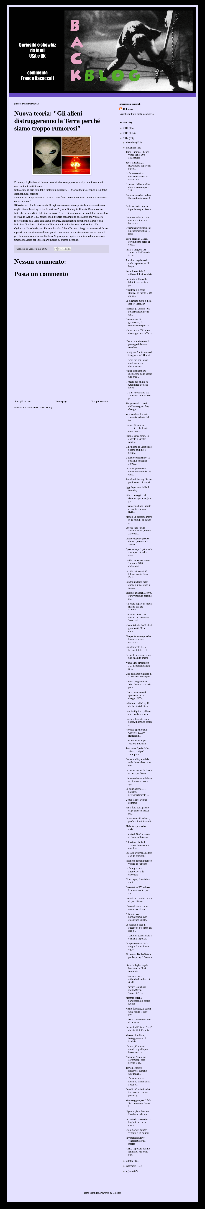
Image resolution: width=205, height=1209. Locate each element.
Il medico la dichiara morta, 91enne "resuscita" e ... (136, 990)
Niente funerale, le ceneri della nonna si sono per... (138, 1011)
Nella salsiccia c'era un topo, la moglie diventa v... (138, 209)
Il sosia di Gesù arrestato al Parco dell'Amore (138, 836)
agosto (129, 1171)
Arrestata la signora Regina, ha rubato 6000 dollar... (139, 293)
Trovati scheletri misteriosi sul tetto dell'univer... (136, 1071)
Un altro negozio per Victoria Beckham (136, 742)
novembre (131, 147)
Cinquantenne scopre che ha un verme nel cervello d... (138, 639)
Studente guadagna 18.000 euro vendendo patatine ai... (139, 595)
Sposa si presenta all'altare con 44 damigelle (139, 854)
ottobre (130, 1161)
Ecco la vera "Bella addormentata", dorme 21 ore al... (138, 530)
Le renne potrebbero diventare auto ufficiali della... (138, 471)
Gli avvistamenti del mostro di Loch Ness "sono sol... (137, 617)
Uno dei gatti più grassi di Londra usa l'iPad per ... (139, 675)
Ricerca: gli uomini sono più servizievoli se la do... (138, 311)
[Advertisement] (62, 377)
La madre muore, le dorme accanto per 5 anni (139, 772)
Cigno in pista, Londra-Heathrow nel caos (137, 1113)
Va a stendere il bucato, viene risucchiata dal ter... (137, 417)
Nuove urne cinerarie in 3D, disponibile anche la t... (138, 666)
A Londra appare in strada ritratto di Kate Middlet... (139, 606)
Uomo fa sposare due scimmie (136, 801)
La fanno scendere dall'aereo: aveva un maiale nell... (137, 176)
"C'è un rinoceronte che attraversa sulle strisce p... (138, 395)
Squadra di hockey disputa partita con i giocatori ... (139, 481)
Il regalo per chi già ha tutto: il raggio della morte (137, 384)
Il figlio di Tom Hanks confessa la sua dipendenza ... (137, 363)
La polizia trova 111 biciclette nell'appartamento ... (137, 792)
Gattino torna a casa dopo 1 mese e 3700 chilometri (138, 563)
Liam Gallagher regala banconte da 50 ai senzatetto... (137, 968)
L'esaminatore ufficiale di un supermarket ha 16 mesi (138, 231)
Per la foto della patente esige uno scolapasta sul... (137, 810)
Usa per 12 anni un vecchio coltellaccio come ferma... (137, 428)
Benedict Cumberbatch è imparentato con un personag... (138, 1092)
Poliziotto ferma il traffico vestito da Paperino (139, 862)
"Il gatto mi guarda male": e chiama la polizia (139, 937)
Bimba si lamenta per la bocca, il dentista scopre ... (139, 722)
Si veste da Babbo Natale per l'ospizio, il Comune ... (139, 957)
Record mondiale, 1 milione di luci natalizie (139, 273)
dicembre (131, 142)
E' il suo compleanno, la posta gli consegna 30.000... (138, 460)
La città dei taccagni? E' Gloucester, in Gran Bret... (138, 574)
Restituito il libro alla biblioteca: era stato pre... (137, 282)
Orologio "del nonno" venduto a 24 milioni (137, 1131)
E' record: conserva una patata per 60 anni (137, 907)
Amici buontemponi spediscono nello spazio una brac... (139, 374)
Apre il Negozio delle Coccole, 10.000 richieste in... (136, 732)
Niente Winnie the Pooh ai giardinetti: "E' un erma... (139, 628)
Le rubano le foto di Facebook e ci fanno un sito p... (139, 927)
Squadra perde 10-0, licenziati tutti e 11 (136, 648)
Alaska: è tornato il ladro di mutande (138, 1021)
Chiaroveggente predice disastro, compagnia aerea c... (137, 541)
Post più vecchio (99, 401)
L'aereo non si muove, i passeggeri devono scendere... (137, 344)
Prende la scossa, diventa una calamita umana (138, 656)
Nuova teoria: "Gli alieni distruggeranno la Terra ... (139, 333)
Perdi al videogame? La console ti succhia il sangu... (137, 439)
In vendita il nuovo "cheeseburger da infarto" (135, 1140)
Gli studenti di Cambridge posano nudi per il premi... (139, 449)
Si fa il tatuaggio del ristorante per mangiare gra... (139, 498)
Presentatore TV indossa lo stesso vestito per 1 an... (138, 890)
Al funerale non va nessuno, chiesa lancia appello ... (138, 1081)
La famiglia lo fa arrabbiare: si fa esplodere (135, 871)
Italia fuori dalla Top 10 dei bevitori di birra (137, 705)
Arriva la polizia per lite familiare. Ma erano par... (138, 1151)
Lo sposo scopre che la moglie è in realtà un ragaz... (137, 946)
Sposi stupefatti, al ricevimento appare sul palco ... (138, 165)
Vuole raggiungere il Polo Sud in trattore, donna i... (138, 1103)
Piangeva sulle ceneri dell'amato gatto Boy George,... (137, 406)
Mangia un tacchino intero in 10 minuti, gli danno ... (139, 520)
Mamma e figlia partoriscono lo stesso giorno (138, 1001)
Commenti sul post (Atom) (38, 407)
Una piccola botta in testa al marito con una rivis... (138, 509)
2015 (126, 133)
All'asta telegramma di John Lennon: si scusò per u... (138, 684)
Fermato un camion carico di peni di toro (139, 900)
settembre (131, 1166)
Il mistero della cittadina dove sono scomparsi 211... (138, 187)
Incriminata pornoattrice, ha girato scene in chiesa (138, 1122)
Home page (61, 401)
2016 (126, 128)
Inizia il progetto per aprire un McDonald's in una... (138, 252)
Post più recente (23, 401)
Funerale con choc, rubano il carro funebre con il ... (139, 198)
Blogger (117, 1193)
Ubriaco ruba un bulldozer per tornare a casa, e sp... (139, 781)
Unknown (128, 109)
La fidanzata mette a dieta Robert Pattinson (139, 302)
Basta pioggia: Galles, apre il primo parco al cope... (138, 241)
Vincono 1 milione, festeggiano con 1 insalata (136, 1038)
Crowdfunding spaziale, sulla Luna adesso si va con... (138, 762)
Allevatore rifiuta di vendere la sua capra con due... (137, 845)
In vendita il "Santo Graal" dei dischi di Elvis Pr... (139, 1029)
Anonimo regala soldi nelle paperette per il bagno (137, 263)
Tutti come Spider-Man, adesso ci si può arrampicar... (138, 751)
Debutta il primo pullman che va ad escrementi (138, 713)
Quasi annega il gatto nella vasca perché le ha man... (139, 552)
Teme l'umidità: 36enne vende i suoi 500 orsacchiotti (137, 155)
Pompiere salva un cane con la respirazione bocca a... (137, 220)
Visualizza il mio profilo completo (136, 114)
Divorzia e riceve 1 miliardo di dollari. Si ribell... (138, 979)
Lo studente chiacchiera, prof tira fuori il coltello (139, 820)
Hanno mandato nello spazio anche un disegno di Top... (136, 695)
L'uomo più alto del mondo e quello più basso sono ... (137, 1049)
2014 (126, 138)
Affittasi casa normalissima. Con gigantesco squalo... (137, 917)
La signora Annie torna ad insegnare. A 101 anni (139, 354)
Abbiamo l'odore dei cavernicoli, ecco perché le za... (136, 1060)
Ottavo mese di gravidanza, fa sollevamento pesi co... (138, 322)
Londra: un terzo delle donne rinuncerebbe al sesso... (138, 585)
